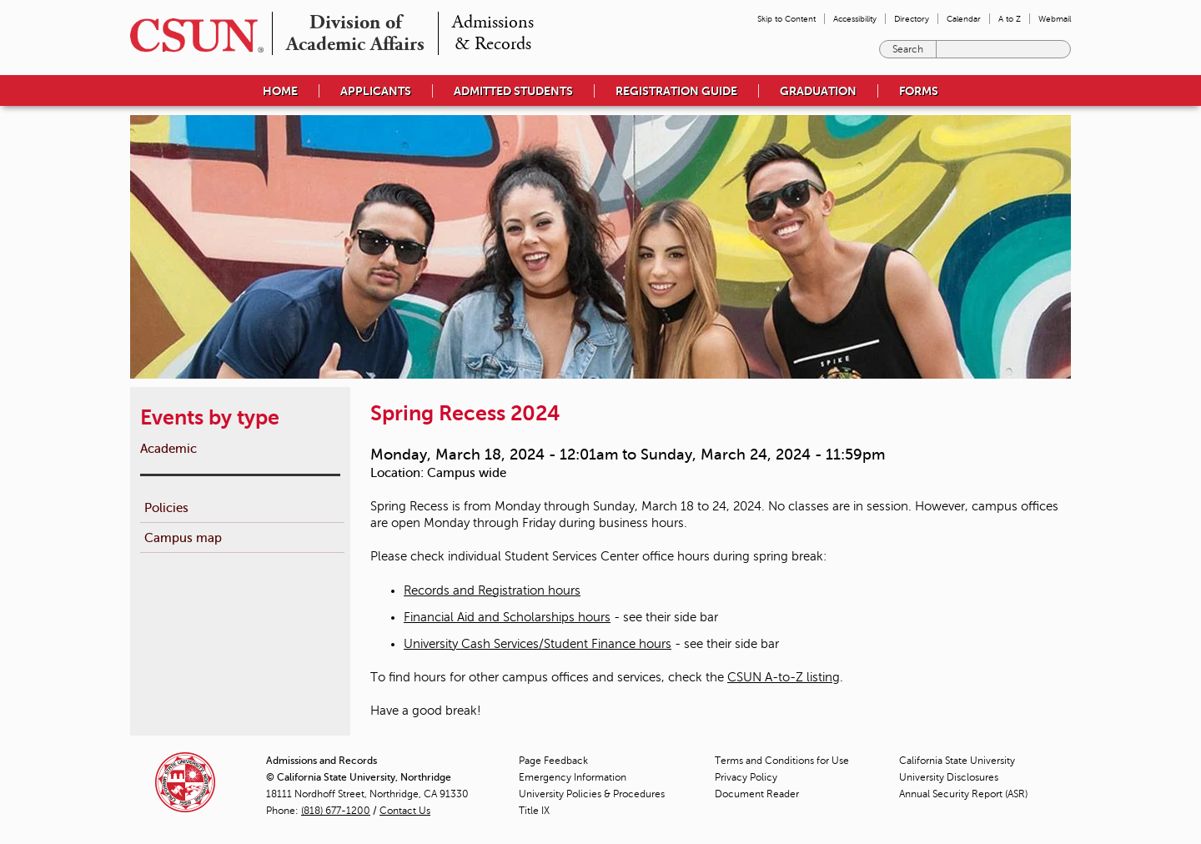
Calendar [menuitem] (964, 18)
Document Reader (757, 794)
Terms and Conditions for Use (782, 760)
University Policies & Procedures (592, 794)
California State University (957, 760)
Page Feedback (553, 760)
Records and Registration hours (492, 590)
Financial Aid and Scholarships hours (507, 617)
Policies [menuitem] (166, 507)
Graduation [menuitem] (818, 91)
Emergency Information (572, 777)
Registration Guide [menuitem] (676, 91)
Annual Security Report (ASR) (963, 794)
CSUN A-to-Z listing (783, 677)
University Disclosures (948, 777)
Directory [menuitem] (911, 18)
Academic (168, 448)
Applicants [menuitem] (375, 91)
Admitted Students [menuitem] (513, 91)
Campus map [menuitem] (183, 537)
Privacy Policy (746, 777)
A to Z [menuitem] (1009, 18)
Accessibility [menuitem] (855, 18)
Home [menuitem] (280, 91)
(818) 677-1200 (335, 810)
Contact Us (404, 810)
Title (534, 810)
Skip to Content (786, 18)
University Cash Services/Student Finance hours (537, 644)
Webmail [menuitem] (1054, 18)
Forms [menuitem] (918, 91)
